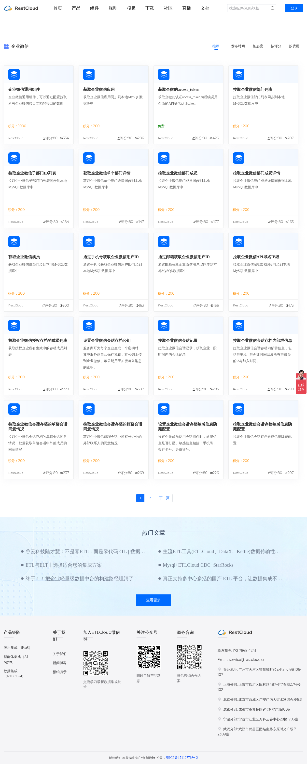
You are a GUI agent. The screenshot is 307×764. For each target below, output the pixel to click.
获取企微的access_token (178, 89)
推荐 (215, 46)
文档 (205, 8)
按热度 (258, 46)
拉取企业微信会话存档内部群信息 (262, 340)
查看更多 (153, 600)
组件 (94, 8)
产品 (76, 8)
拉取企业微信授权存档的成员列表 (37, 340)
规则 (113, 8)
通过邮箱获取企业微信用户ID (184, 257)
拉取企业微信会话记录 (177, 340)
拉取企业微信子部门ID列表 (32, 173)
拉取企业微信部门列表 (252, 89)
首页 (57, 8)
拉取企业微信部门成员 (177, 173)
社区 (168, 8)
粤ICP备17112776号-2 (182, 758)
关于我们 (60, 654)
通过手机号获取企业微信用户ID (111, 257)
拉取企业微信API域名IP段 (256, 257)
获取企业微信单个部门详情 (106, 173)
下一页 (164, 498)
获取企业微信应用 (99, 89)
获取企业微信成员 (24, 257)
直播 (186, 8)
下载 (149, 8)
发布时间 (238, 46)
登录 (294, 8)
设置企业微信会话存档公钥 (106, 340)
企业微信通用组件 (24, 89)
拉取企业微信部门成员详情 (256, 173)
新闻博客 (60, 663)
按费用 (294, 46)
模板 (131, 8)
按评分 (276, 46)
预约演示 (60, 672)
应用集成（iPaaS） (18, 648)
